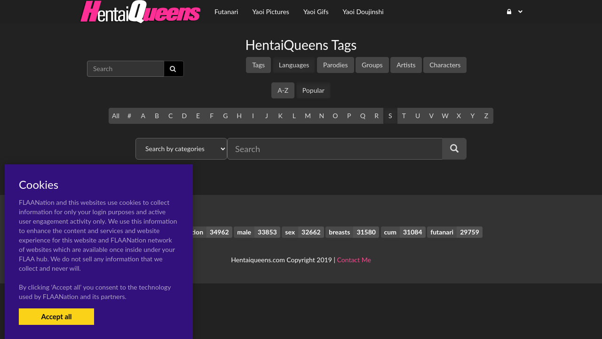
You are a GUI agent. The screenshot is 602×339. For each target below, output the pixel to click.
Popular (313, 90)
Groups (372, 65)
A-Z (282, 90)
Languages (294, 65)
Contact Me (354, 260)
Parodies (335, 65)
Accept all (56, 316)
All (115, 116)
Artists (405, 65)
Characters (444, 65)
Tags (258, 65)
